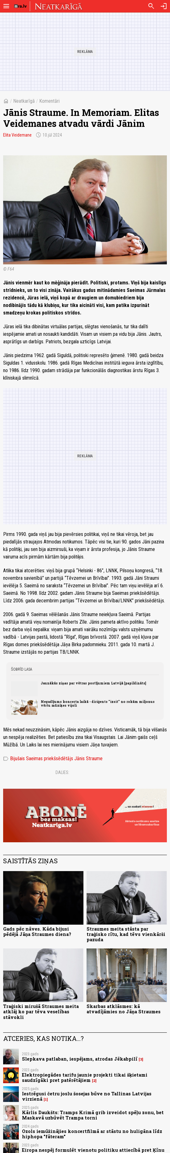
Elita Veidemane (17, 135)
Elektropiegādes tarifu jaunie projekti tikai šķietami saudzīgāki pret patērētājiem (84, 1077)
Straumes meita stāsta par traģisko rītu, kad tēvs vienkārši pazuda (126, 934)
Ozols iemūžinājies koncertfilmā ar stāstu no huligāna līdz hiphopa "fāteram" (92, 1134)
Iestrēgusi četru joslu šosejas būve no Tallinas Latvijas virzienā (86, 1096)
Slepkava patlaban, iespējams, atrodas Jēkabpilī (79, 1059)
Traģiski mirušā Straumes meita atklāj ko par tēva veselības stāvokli (41, 1011)
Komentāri (49, 101)
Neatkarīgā (24, 101)
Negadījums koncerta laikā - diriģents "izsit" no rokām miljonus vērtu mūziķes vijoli (98, 703)
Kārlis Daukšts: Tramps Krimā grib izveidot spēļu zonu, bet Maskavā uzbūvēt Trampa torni (93, 1115)
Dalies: (62, 772)
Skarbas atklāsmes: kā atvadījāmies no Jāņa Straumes (124, 1009)
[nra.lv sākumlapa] (20, 6)
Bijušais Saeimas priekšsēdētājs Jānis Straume (53, 758)
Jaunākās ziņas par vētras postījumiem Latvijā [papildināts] (93, 683)
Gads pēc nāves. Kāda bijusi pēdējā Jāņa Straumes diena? (37, 931)
